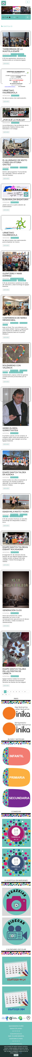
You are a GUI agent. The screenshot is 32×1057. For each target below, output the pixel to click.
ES (14, 17)
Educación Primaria (9, 56)
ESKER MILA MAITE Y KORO (16, 511)
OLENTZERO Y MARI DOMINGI (12, 274)
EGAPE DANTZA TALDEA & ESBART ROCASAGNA (15, 548)
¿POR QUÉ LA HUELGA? (14, 120)
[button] (3, 10)
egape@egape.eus (16, 1033)
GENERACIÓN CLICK (12, 610)
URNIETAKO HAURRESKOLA (10, 91)
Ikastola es (22, 56)
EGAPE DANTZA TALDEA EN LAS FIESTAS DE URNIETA (14, 671)
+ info (20, 1052)
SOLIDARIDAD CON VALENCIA (12, 366)
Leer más (6, 63)
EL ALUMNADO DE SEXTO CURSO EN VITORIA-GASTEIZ (15, 162)
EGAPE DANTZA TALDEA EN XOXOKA (14, 473)
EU (17, 17)
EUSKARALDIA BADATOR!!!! (15, 199)
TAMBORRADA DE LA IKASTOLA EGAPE (13, 50)
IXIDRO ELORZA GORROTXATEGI (10, 429)
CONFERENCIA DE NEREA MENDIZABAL (15, 319)
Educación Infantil (17, 54)
